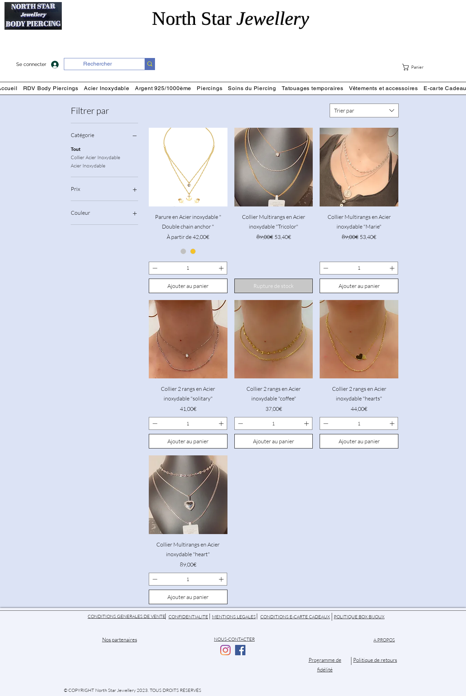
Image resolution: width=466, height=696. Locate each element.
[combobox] (364, 110)
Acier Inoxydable (88, 165)
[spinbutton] (187, 268)
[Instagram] (225, 650)
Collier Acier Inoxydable (95, 156)
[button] (417, 67)
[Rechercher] (97, 63)
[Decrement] (154, 268)
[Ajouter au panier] (188, 286)
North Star (233, 18)
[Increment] (221, 268)
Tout (75, 148)
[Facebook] (240, 650)
